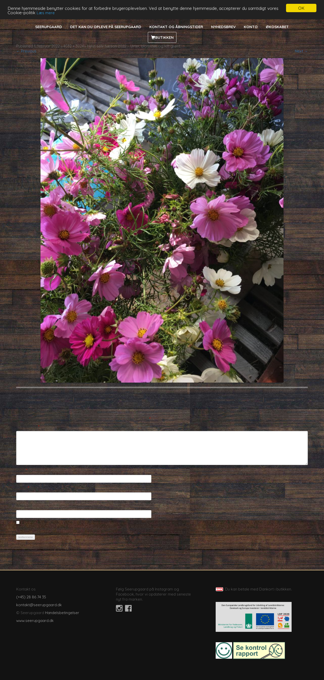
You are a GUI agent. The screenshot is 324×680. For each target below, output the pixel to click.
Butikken (164, 37)
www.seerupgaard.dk (35, 620)
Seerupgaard (48, 26)
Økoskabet (277, 26)
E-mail (22, 487)
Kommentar (27, 426)
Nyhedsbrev (223, 26)
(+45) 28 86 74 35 (31, 597)
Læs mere (46, 12)
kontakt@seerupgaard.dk (39, 604)
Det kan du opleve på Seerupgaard (105, 26)
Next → (301, 51)
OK (301, 8)
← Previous (26, 51)
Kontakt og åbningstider (176, 26)
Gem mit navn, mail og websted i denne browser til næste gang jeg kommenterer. (88, 528)
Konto (251, 26)
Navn (21, 470)
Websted (24, 505)
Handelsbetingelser (62, 612)
